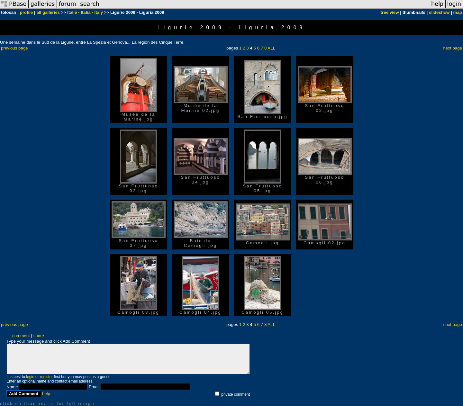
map (457, 12)
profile (26, 12)
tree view (390, 12)
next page (452, 48)
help (46, 393)
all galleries (48, 12)
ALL (271, 48)
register (46, 376)
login (30, 376)
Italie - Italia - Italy (85, 12)
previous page (14, 48)
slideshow (439, 12)
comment (21, 335)
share (38, 335)
